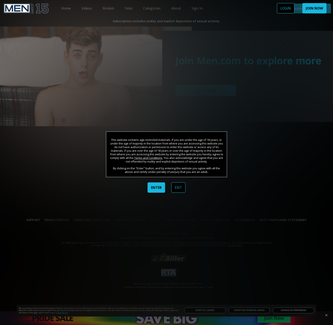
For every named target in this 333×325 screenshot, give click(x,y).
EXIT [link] (178, 187)
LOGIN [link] (285, 8)
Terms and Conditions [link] (148, 158)
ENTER (156, 187)
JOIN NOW (314, 8)
